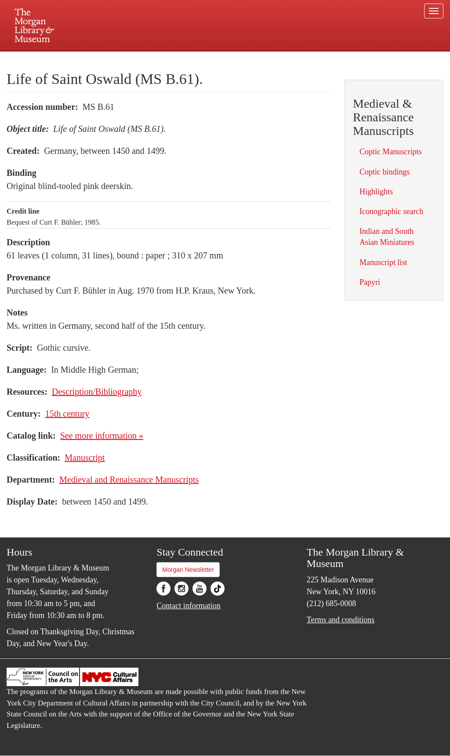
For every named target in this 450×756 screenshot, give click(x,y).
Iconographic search (391, 211)
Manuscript (85, 457)
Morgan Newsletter (188, 569)
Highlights (376, 191)
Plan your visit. (120, 59)
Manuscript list (383, 262)
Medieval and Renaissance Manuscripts (129, 479)
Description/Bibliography (97, 391)
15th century (67, 413)
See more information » (101, 435)
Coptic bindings (384, 171)
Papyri (369, 282)
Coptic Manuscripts (390, 151)
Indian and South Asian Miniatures (386, 237)
